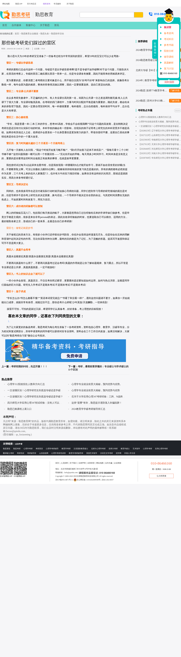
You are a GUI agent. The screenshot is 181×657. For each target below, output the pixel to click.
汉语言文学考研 (106, 453)
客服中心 (30, 25)
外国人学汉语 (129, 453)
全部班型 (91, 463)
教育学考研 (66, 449)
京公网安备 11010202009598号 (87, 480)
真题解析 (169, 62)
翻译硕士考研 (8, 453)
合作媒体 (16, 25)
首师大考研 (113, 449)
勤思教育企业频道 (29, 34)
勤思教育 (44, 14)
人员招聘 (64, 463)
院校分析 (169, 51)
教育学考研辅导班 (76, 453)
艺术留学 (136, 449)
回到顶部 (169, 82)
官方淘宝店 (31, 4)
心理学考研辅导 (52, 449)
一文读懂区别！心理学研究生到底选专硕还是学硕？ (35, 396)
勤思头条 (44, 34)
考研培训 (20, 453)
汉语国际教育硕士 (81, 449)
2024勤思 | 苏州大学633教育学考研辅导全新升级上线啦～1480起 (151, 100)
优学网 (118, 453)
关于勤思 (70, 4)
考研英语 (39, 449)
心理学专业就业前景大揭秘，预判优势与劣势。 (96, 384)
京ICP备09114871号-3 (63, 480)
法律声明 (82, 463)
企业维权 (117, 463)
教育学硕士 (125, 449)
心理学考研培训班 (58, 453)
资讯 (56, 25)
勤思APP (18, 4)
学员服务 (57, 4)
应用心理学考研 (161, 449)
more (177, 110)
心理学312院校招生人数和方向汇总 (26, 384)
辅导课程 (169, 56)
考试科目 (169, 39)
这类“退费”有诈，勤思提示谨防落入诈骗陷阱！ (96, 402)
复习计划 (169, 68)
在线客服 (161, 476)
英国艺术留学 (91, 453)
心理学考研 (28, 449)
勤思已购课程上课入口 (19, 409)
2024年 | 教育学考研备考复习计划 (151, 80)
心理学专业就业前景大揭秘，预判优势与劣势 (95, 390)
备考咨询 (169, 33)
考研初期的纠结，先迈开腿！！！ (29, 366)
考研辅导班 (31, 453)
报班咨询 (46, 4)
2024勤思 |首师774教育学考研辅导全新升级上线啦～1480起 (151, 90)
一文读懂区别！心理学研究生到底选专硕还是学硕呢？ (36, 390)
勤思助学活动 (57, 34)
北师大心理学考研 (98, 449)
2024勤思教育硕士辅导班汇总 (151, 60)
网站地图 (6, 4)
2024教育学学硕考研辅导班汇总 (88, 409)
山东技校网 (43, 453)
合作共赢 (108, 463)
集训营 (167, 27)
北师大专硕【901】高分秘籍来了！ (151, 70)
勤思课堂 (6, 449)
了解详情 (174, 90)
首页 (4, 25)
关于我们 (73, 463)
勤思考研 (17, 449)
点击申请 (18, 444)
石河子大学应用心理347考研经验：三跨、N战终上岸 (99, 396)
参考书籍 (169, 45)
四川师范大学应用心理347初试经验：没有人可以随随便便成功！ (41, 402)
